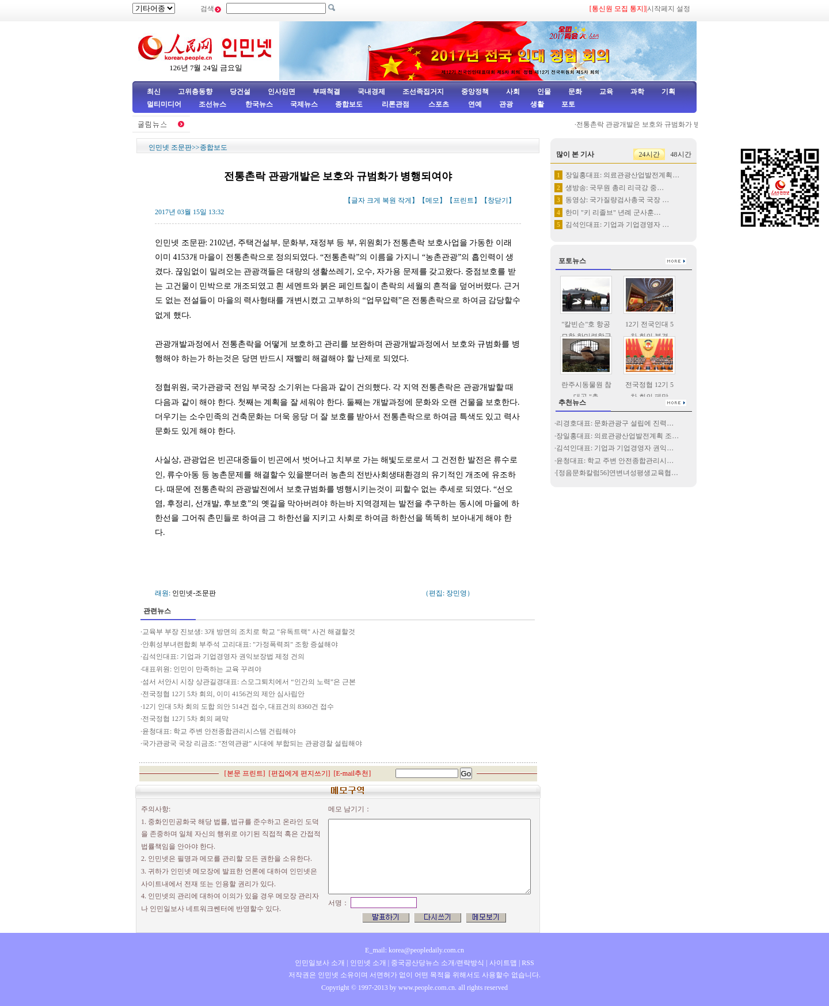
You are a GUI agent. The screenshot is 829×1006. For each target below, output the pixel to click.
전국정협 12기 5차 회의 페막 (185, 719)
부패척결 (326, 92)
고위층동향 (195, 92)
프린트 (463, 200)
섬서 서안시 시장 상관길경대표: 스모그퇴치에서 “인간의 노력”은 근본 (249, 682)
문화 (575, 92)
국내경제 (371, 92)
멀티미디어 (164, 104)
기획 (668, 92)
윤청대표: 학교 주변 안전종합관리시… (615, 461)
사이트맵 (503, 963)
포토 (568, 104)
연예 (474, 104)
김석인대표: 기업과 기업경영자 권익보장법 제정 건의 (223, 656)
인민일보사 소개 (320, 963)
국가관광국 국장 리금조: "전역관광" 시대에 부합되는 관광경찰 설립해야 (254, 743)
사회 (513, 92)
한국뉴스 (259, 104)
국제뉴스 (304, 104)
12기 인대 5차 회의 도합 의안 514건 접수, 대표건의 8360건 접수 (239, 707)
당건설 (240, 92)
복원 (389, 200)
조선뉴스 (213, 104)
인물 (544, 92)
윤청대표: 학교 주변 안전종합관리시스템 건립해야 (219, 731)
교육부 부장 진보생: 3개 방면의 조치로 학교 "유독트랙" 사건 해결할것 (249, 632)
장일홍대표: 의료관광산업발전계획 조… (617, 436)
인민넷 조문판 (170, 147)
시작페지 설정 (668, 9)
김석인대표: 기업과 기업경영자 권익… (615, 448)
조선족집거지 (423, 92)
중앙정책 (475, 92)
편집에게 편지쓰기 (299, 773)
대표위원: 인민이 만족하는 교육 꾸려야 (201, 669)
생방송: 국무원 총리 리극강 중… (614, 188)
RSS (528, 963)
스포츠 (438, 104)
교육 (606, 92)
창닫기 (498, 200)
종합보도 (349, 104)
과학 (637, 92)
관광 (506, 104)
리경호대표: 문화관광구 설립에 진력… (615, 423)
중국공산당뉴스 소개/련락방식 (437, 963)
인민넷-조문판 (194, 593)
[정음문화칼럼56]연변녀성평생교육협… (617, 473)
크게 (374, 200)
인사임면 (281, 92)
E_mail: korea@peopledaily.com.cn (414, 950)
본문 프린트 (245, 773)
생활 (537, 104)
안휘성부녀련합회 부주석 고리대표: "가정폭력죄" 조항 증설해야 (241, 644)
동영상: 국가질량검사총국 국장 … (617, 200)
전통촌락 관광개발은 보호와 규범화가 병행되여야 (656, 124)
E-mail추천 (352, 773)
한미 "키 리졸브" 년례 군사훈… (613, 212)
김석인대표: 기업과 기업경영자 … (617, 225)
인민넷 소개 (367, 963)
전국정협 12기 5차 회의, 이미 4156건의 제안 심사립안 (224, 694)
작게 (405, 200)
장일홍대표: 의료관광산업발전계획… (622, 175)
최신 (154, 92)
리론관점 (395, 104)
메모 (432, 200)
